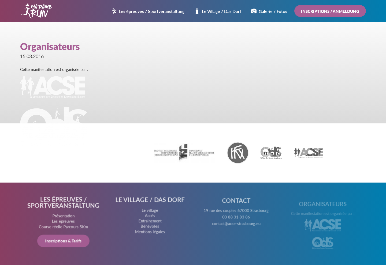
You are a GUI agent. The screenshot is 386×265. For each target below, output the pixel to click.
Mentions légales (150, 232)
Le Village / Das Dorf (217, 11)
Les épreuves (64, 222)
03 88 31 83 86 (236, 219)
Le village (150, 212)
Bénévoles (150, 227)
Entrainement (150, 222)
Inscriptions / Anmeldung (330, 11)
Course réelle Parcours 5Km (64, 227)
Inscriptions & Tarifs (64, 241)
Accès (150, 217)
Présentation (64, 216)
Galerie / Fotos (269, 11)
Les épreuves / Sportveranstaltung (147, 11)
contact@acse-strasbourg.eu (236, 225)
